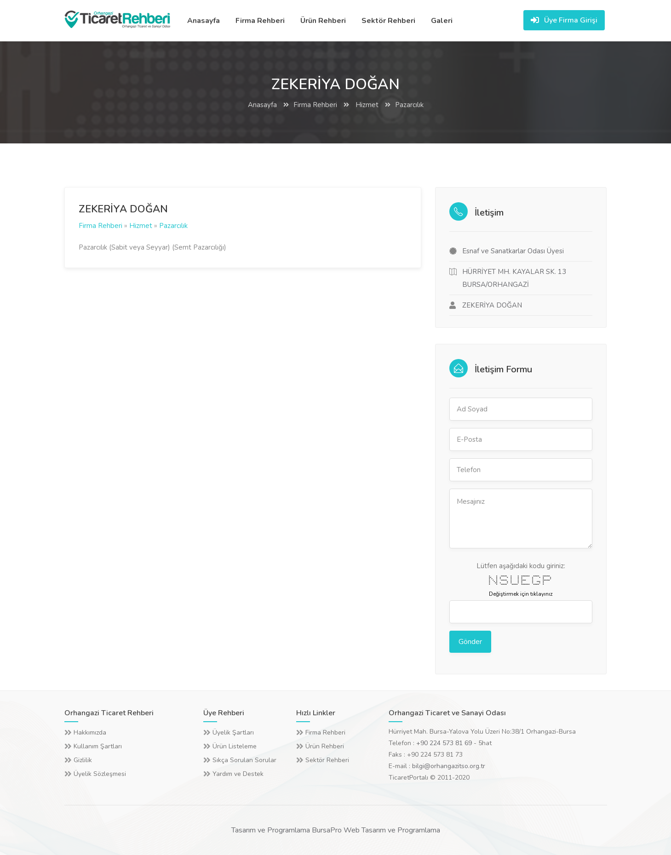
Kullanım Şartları (98, 746)
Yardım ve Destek (238, 774)
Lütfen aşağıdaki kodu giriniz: (520, 565)
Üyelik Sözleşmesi (100, 774)
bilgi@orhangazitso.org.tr (448, 766)
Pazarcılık (409, 104)
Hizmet (366, 104)
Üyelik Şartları (233, 732)
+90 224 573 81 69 (444, 743)
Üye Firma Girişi (564, 20)
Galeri (442, 21)
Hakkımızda (90, 732)
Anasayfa (203, 21)
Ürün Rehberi (323, 21)
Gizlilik (83, 760)
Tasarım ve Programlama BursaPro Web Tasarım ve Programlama (335, 830)
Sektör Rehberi (388, 21)
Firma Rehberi (260, 21)
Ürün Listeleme (234, 746)
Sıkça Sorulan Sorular (244, 760)
